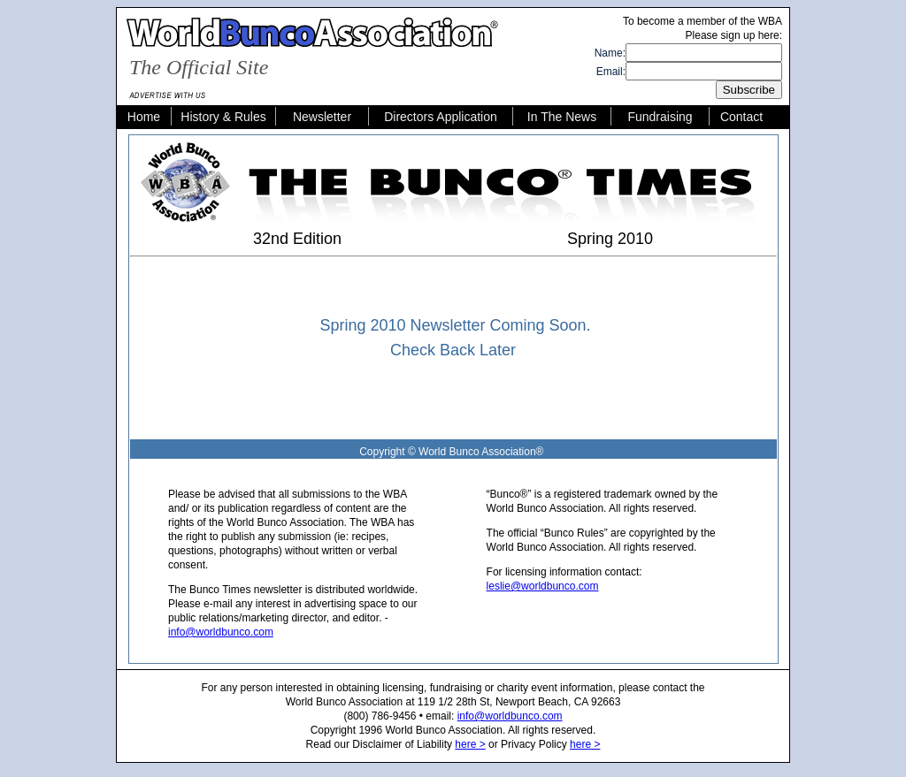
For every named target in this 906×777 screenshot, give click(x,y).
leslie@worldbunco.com (543, 586)
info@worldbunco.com (220, 632)
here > (470, 744)
